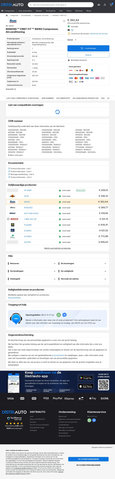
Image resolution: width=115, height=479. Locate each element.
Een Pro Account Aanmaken (39, 425)
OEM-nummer (47, 98)
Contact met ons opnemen (68, 422)
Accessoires (50, 11)
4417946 (15, 132)
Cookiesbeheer (64, 425)
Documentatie (63, 98)
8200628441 (16, 135)
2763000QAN (51, 130)
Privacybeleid (63, 433)
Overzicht (11, 89)
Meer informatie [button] (15, 155)
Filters (69, 11)
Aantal (70, 40)
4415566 (82, 130)
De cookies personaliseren (88, 465)
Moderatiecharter (65, 436)
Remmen (79, 11)
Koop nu (88, 55)
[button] (99, 4)
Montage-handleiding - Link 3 (21, 174)
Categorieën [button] (10, 11)
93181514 (49, 135)
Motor (89, 11)
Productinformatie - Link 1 (19, 169)
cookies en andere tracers (23, 468)
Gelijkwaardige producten (85, 98)
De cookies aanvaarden (88, 459)
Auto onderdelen (25, 11)
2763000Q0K (17, 130)
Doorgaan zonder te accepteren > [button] (102, 447)
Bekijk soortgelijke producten (57, 248)
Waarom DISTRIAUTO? (37, 419)
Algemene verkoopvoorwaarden (70, 419)
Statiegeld (33, 430)
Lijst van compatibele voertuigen (22, 98)
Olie (61, 11)
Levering (33, 422)
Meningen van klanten (66, 427)
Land (31, 416)
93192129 (82, 135)
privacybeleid (58, 355)
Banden (39, 11)
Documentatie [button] (14, 297)
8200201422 (84, 132)
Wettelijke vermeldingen (67, 430)
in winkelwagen (88, 48)
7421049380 (50, 132)
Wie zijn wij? (63, 416)
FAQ (103, 98)
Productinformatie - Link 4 (19, 177)
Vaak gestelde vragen (37, 427)
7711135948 (84, 147)
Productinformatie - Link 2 (19, 172)
